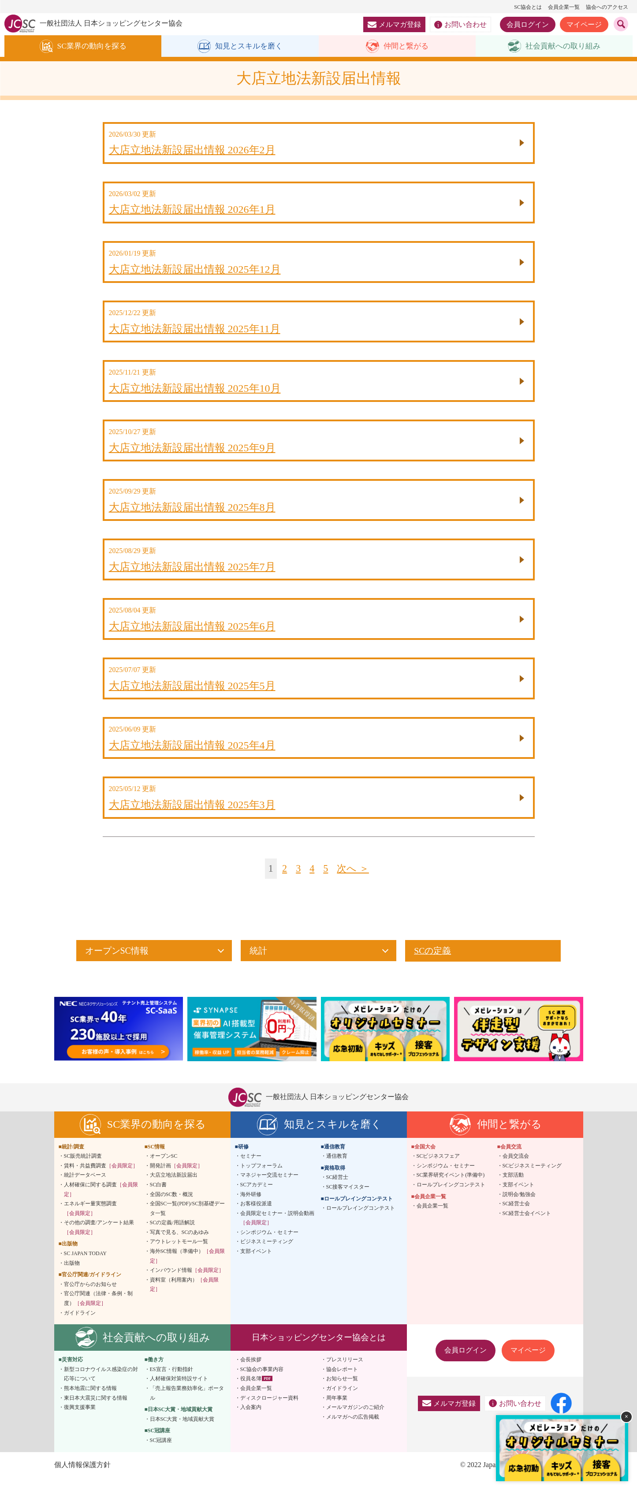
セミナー (250, 1168)
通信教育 (336, 1168)
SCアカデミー (256, 1197)
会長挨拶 (250, 1372)
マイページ (584, 24)
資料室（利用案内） (184, 1297)
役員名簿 (250, 1391)
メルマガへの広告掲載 (352, 1429)
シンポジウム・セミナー (269, 1244)
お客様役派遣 (256, 1216)
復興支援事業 (80, 1419)
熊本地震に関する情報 (90, 1400)
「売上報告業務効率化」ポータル (187, 1405)
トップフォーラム (261, 1178)
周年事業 (336, 1410)
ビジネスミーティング (266, 1254)
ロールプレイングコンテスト (360, 1220)
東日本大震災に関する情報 (95, 1410)
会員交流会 (516, 1168)
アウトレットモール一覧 (179, 1254)
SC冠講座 (161, 1452)
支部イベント (256, 1263)
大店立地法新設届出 (173, 1187)
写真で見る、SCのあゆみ (179, 1244)
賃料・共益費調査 (101, 1178)
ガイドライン (80, 1325)
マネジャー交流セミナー (269, 1187)
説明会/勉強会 (519, 1207)
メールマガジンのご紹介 (355, 1419)
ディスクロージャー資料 (269, 1410)
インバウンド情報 (187, 1282)
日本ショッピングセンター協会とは (319, 1349)
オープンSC (164, 1168)
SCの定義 (432, 963)
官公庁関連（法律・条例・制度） (98, 1311)
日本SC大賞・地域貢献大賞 (182, 1431)
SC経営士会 (516, 1216)
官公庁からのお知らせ (90, 1296)
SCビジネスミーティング (532, 1178)
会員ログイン (528, 24)
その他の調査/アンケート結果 (99, 1240)
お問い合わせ (460, 25)
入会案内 (250, 1419)
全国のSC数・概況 (172, 1207)
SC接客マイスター (348, 1199)
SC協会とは (528, 7)
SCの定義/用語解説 (172, 1235)
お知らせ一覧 (342, 1391)
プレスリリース (344, 1372)
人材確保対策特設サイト (179, 1391)
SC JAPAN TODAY (85, 1266)
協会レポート (342, 1382)
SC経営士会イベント (527, 1225)
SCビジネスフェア (438, 1168)
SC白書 (158, 1197)
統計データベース (85, 1187)
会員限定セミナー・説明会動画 (277, 1230)
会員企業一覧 (564, 7)
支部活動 (513, 1187)
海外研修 (250, 1207)
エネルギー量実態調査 (90, 1221)
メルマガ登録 (394, 24)
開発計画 (176, 1178)
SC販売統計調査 (83, 1168)
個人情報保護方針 (82, 1477)
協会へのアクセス (607, 7)
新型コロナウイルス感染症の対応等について (101, 1386)
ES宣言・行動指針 (171, 1382)
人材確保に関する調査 (101, 1202)
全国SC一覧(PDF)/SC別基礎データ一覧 (187, 1221)
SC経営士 (337, 1189)
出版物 (72, 1275)
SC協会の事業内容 (262, 1382)
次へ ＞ (354, 881)
